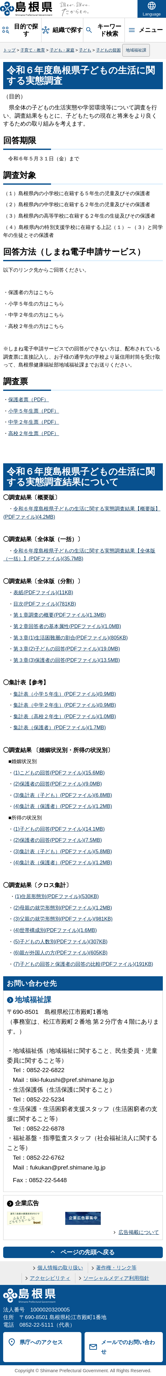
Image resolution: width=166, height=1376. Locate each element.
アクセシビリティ (50, 1278)
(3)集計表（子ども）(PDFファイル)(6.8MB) (62, 795)
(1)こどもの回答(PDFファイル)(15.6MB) (59, 772)
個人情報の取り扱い (60, 1267)
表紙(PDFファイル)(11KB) (43, 592)
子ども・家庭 (62, 50)
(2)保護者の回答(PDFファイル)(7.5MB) (57, 840)
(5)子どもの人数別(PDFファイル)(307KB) (60, 941)
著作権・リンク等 (116, 1267)
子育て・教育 (32, 50)
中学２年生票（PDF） (33, 422)
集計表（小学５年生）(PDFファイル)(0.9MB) (64, 694)
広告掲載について (138, 1232)
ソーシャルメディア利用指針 (116, 1278)
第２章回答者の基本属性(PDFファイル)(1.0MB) (67, 626)
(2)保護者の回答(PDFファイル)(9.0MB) (57, 784)
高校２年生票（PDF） (33, 433)
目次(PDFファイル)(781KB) (44, 604)
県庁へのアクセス (41, 1342)
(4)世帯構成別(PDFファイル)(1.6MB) (55, 930)
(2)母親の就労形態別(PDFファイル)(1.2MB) (62, 907)
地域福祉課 (136, 50)
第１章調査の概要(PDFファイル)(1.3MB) (59, 615)
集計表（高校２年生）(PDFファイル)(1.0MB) (64, 716)
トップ (9, 50)
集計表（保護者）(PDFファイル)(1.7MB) (59, 727)
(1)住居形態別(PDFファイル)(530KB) (57, 896)
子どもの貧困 (108, 50)
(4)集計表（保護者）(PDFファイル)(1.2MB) (62, 806)
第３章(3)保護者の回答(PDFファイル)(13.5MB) (66, 660)
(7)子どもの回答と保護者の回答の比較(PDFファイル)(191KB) (83, 964)
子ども (85, 50)
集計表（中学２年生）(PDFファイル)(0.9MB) (64, 705)
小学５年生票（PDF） (33, 411)
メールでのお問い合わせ (128, 1347)
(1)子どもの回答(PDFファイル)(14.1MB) (59, 829)
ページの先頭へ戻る (88, 1252)
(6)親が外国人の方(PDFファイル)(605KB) (60, 952)
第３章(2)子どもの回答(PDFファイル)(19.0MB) (66, 648)
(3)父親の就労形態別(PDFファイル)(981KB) (62, 919)
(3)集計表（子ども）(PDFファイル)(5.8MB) (62, 851)
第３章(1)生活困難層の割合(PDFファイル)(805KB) (70, 637)
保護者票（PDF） (28, 399)
